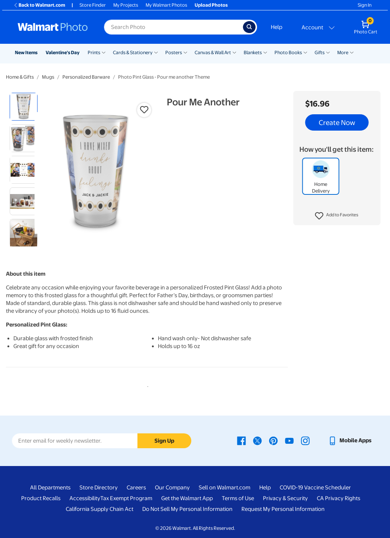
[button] (337, 216)
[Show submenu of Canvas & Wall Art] (234, 51)
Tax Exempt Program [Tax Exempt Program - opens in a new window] (126, 498)
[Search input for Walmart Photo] (173, 27)
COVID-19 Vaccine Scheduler (315, 487)
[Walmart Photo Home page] (53, 27)
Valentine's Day (62, 52)
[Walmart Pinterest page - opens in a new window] (273, 440)
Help (276, 27)
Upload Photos (211, 5)
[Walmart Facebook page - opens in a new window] (241, 440)
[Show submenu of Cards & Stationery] (156, 51)
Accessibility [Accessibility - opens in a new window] (84, 498)
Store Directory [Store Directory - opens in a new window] (98, 487)
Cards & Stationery (133, 52)
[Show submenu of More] (352, 51)
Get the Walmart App (187, 498)
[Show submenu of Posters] (185, 51)
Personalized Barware (86, 77)
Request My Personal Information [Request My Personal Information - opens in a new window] (283, 509)
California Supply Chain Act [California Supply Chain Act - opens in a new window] (99, 509)
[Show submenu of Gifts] (328, 51)
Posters (173, 52)
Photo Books (288, 52)
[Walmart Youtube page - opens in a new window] (289, 440)
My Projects (125, 5)
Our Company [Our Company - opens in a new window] (172, 487)
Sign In (364, 5)
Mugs (48, 77)
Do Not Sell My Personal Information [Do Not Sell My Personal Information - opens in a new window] (187, 509)
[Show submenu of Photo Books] (305, 51)
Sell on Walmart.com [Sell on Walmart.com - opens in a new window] (224, 487)
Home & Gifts (20, 77)
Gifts (320, 52)
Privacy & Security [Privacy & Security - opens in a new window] (285, 498)
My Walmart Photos (166, 5)
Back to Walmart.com (39, 5)
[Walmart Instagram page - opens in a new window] (305, 440)
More (342, 52)
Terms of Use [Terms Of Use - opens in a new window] (238, 498)
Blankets (253, 52)
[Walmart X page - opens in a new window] (257, 440)
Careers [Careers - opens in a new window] (136, 487)
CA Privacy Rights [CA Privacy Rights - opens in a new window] (338, 498)
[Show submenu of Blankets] (265, 51)
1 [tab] (146, 385)
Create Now (337, 122)
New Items (26, 52)
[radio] (24, 107)
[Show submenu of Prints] (103, 51)
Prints (94, 52)
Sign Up (164, 440)
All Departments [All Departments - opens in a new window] (50, 487)
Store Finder (92, 5)
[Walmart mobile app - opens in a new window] (349, 440)
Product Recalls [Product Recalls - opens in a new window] (41, 498)
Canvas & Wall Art (213, 52)
